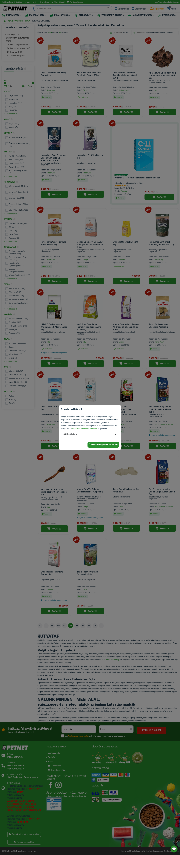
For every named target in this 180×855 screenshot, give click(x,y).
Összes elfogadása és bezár (103, 444)
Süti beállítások (70, 434)
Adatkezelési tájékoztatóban (84, 429)
